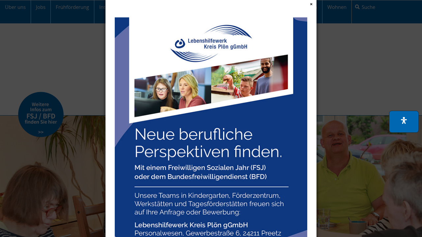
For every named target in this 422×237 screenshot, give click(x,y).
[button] (404, 122)
